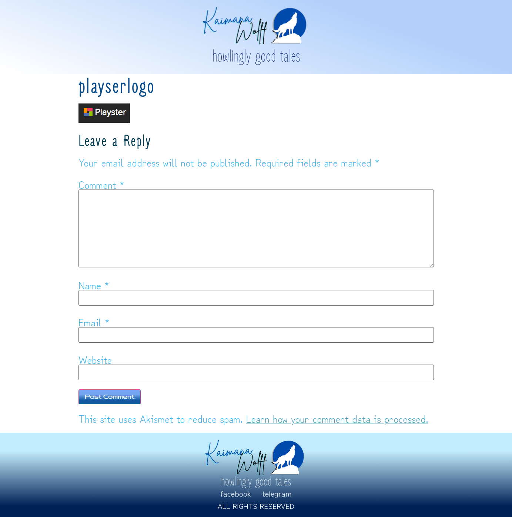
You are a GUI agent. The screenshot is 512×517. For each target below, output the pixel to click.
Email (94, 322)
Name (93, 285)
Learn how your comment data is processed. (337, 418)
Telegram (277, 493)
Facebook (235, 493)
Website (95, 359)
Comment (101, 184)
